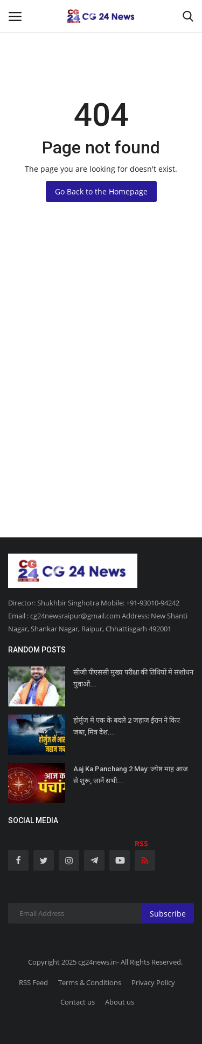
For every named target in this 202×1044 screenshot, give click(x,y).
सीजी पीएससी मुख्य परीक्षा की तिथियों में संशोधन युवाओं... (133, 678)
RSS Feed (33, 982)
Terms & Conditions (89, 982)
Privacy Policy (153, 982)
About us (119, 1002)
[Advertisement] (101, 403)
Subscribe (168, 913)
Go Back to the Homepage (101, 191)
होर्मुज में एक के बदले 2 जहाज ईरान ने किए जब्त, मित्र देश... (126, 726)
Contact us (77, 1002)
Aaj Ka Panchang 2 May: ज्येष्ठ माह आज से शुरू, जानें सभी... (130, 775)
